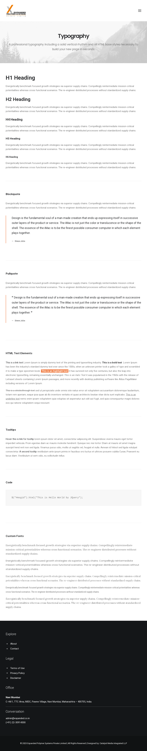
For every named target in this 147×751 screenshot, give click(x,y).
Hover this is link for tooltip (20, 439)
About (13, 643)
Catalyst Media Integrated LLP (113, 743)
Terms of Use (17, 668)
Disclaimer (15, 678)
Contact (14, 648)
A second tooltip (28, 451)
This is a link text (14, 362)
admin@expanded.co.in (18, 718)
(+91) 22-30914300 (16, 722)
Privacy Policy (17, 673)
